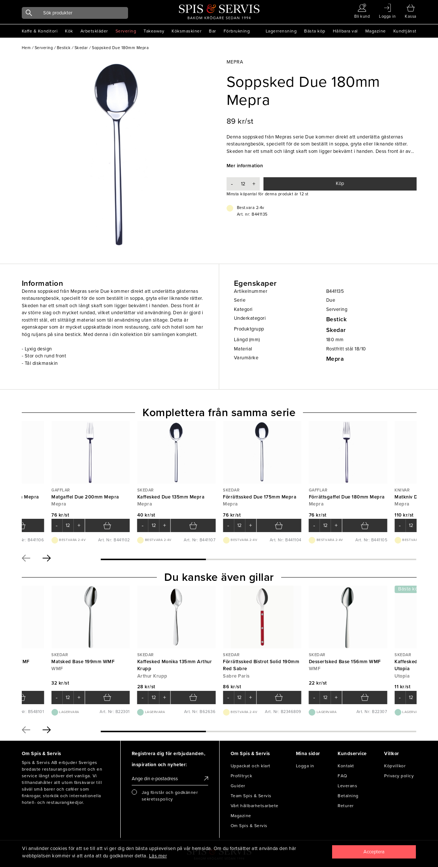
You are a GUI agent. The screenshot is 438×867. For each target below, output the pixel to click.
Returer (346, 805)
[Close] (374, 852)
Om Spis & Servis (249, 825)
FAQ (342, 775)
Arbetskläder (94, 31)
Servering (126, 31)
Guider (238, 785)
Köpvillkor (395, 765)
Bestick (336, 319)
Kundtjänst (405, 31)
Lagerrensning (281, 31)
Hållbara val (345, 31)
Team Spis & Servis (251, 795)
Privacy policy (399, 775)
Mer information (245, 166)
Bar (212, 31)
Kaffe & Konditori (40, 31)
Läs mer (158, 856)
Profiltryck (241, 775)
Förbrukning (237, 31)
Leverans (347, 785)
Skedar (336, 330)
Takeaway (154, 31)
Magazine (375, 31)
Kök (69, 31)
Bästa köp (314, 31)
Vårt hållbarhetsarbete (255, 805)
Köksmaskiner (186, 31)
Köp (340, 183)
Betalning (348, 795)
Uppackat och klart (250, 765)
